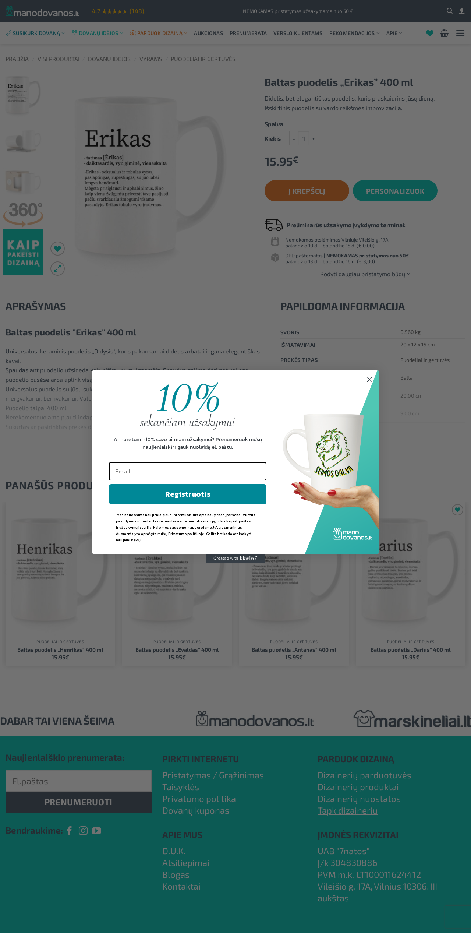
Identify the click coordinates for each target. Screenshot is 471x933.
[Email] (187, 471)
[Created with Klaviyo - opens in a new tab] (235, 558)
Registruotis (187, 494)
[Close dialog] (369, 379)
